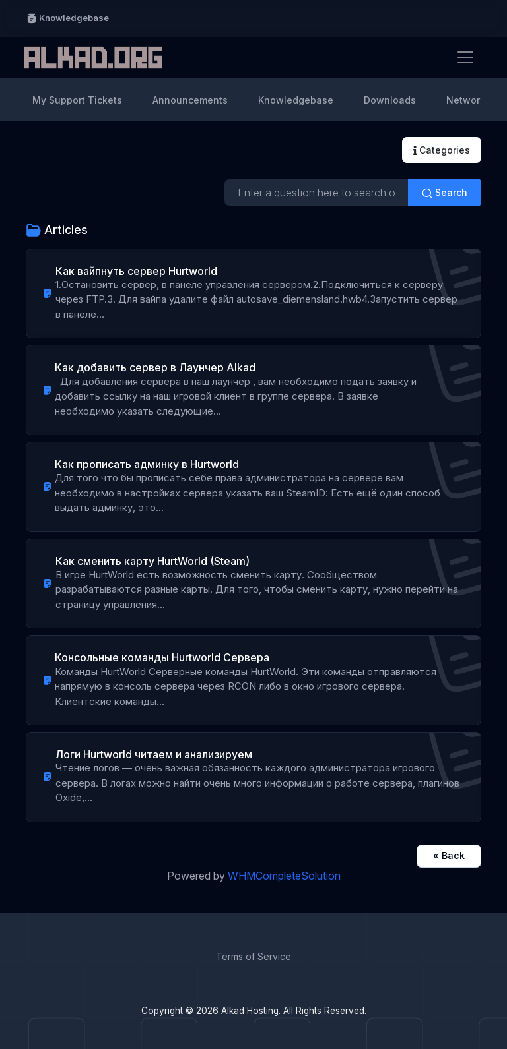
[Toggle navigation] (465, 57)
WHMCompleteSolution (284, 875)
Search (444, 192)
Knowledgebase (67, 18)
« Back (449, 855)
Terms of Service (253, 956)
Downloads (390, 99)
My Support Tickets (77, 99)
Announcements (190, 99)
